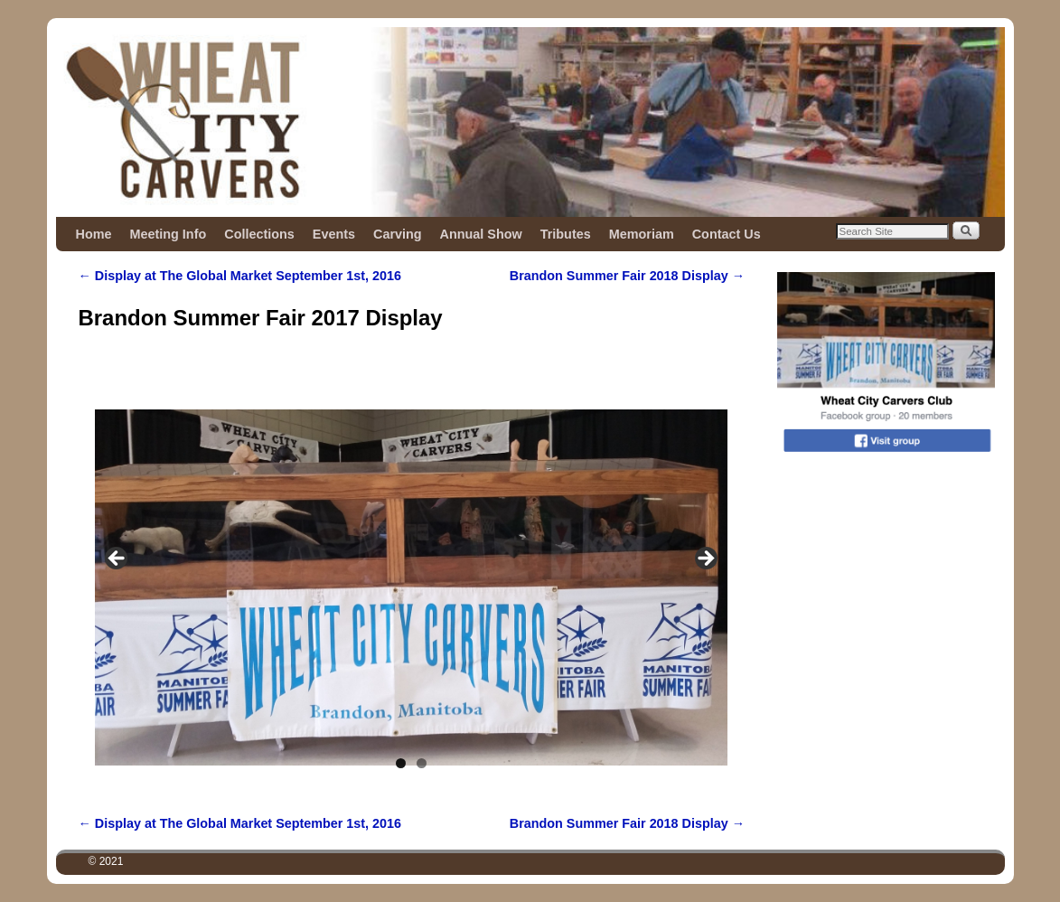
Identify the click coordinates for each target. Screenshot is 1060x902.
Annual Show (481, 234)
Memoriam (641, 234)
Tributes (565, 234)
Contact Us (726, 234)
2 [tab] (422, 763)
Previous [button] (117, 559)
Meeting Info (167, 234)
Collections (259, 234)
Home (94, 234)
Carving (397, 234)
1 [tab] (401, 763)
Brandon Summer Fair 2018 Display (627, 275)
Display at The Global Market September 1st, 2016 (240, 275)
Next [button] (704, 559)
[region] (411, 564)
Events (334, 234)
